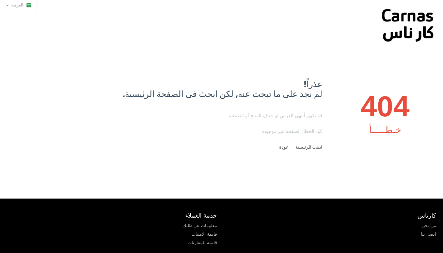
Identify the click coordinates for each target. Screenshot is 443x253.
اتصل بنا (428, 234)
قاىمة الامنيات (204, 234)
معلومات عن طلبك (200, 225)
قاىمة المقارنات (202, 242)
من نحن (429, 225)
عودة (284, 147)
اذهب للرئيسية (309, 147)
